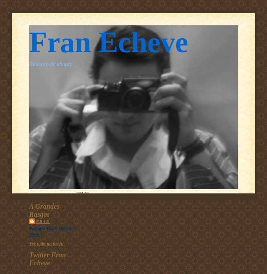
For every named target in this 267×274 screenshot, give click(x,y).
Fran (43, 221)
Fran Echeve (108, 42)
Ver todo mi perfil (46, 243)
